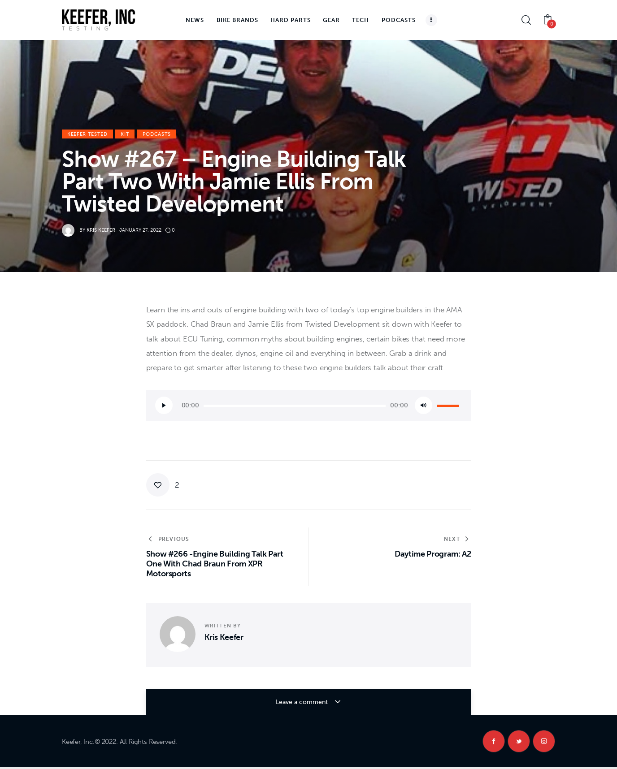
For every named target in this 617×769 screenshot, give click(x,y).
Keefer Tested (87, 134)
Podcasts (157, 134)
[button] (163, 485)
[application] (308, 405)
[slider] (295, 406)
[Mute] (423, 405)
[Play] (164, 405)
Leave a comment (302, 702)
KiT (125, 134)
